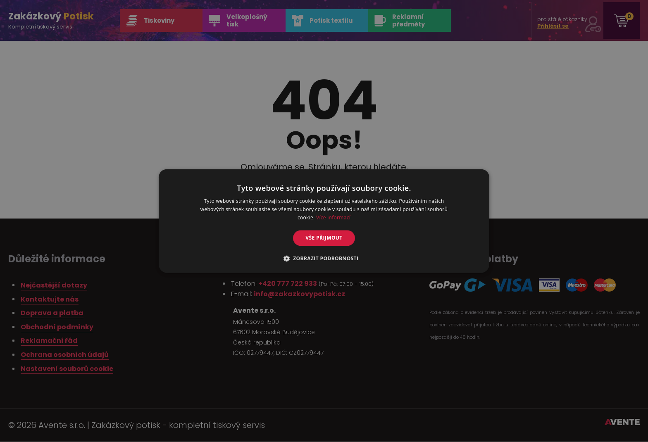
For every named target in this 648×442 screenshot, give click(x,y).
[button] (324, 258)
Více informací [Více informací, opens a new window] (333, 217)
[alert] (324, 221)
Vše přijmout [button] (323, 237)
